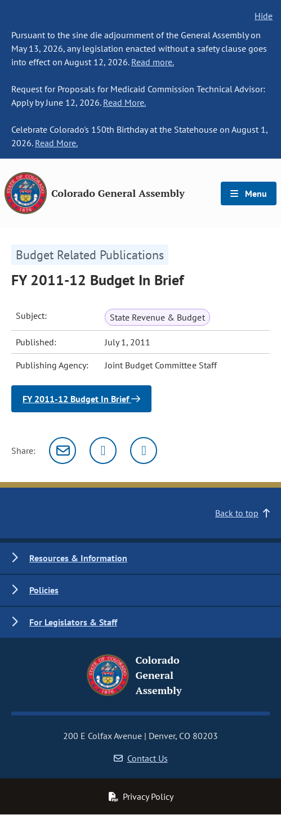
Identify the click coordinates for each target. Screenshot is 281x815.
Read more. (152, 61)
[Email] (62, 450)
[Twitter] (103, 450)
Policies (44, 590)
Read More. (124, 102)
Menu (248, 193)
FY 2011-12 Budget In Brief (81, 398)
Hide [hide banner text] (264, 15)
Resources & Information (78, 558)
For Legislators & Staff (73, 622)
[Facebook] (143, 450)
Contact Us (141, 758)
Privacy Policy (140, 796)
